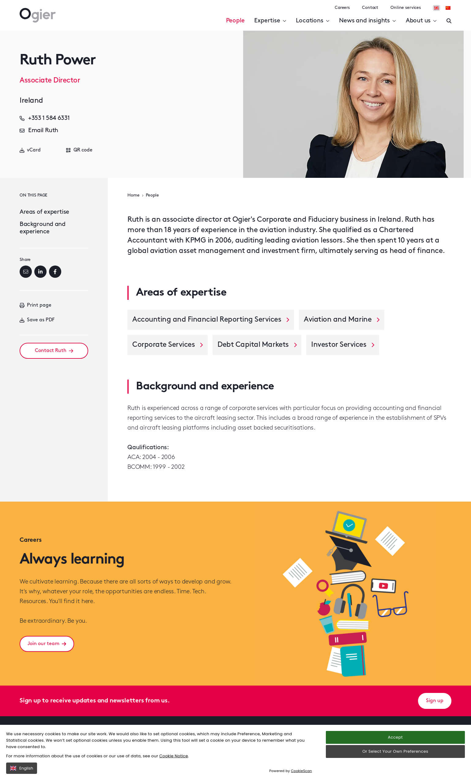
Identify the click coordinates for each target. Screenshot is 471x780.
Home (133, 195)
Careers (342, 8)
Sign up (434, 700)
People (235, 21)
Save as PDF (37, 320)
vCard (30, 150)
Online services (405, 8)
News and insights (367, 21)
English (21, 768)
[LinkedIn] (40, 272)
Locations (312, 21)
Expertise (270, 21)
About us (421, 21)
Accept (395, 737)
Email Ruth (39, 130)
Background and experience (42, 228)
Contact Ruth (54, 350)
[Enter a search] (449, 21)
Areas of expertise (44, 212)
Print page (35, 305)
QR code (79, 150)
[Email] (26, 272)
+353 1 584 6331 (45, 118)
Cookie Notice (173, 756)
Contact (370, 8)
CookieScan (301, 770)
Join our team (47, 643)
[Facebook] (55, 272)
